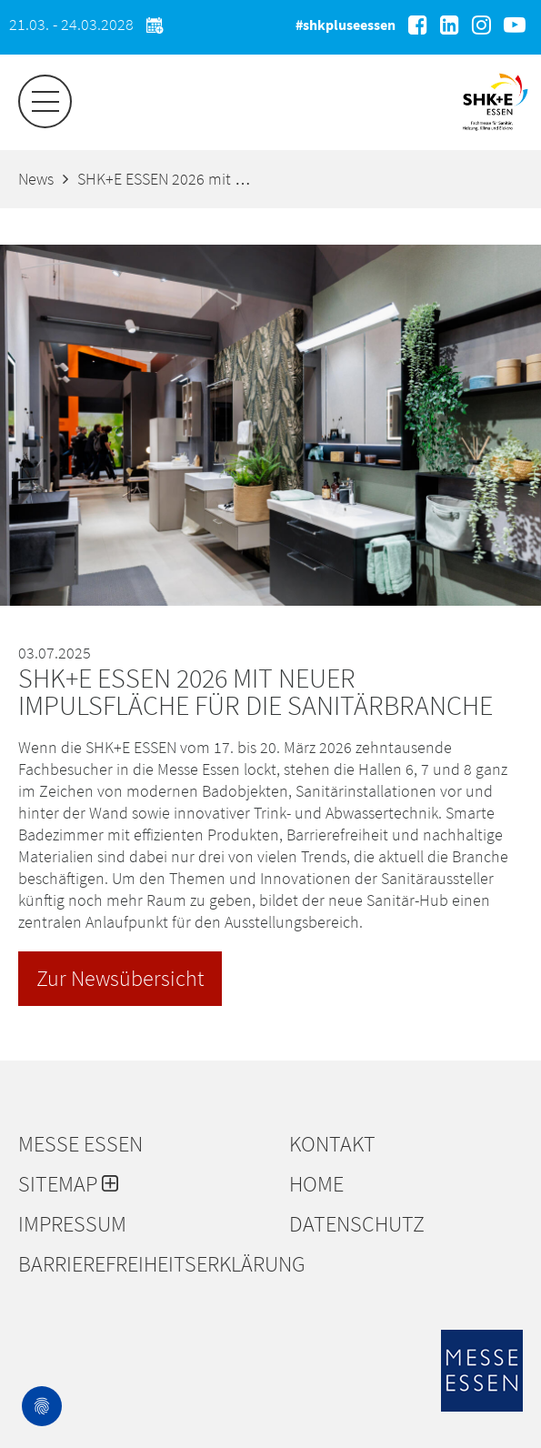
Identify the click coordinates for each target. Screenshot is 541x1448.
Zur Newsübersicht (120, 978)
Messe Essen (80, 1144)
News (36, 178)
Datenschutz (357, 1224)
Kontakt (332, 1144)
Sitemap (68, 1184)
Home (316, 1184)
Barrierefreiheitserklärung (144, 1264)
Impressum (72, 1224)
